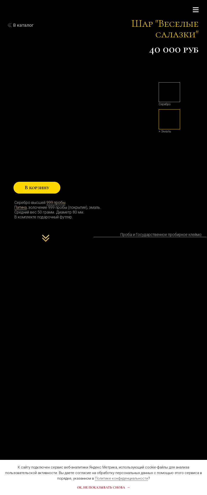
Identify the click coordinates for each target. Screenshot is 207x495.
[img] (169, 92)
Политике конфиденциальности (121, 478)
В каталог (23, 25)
